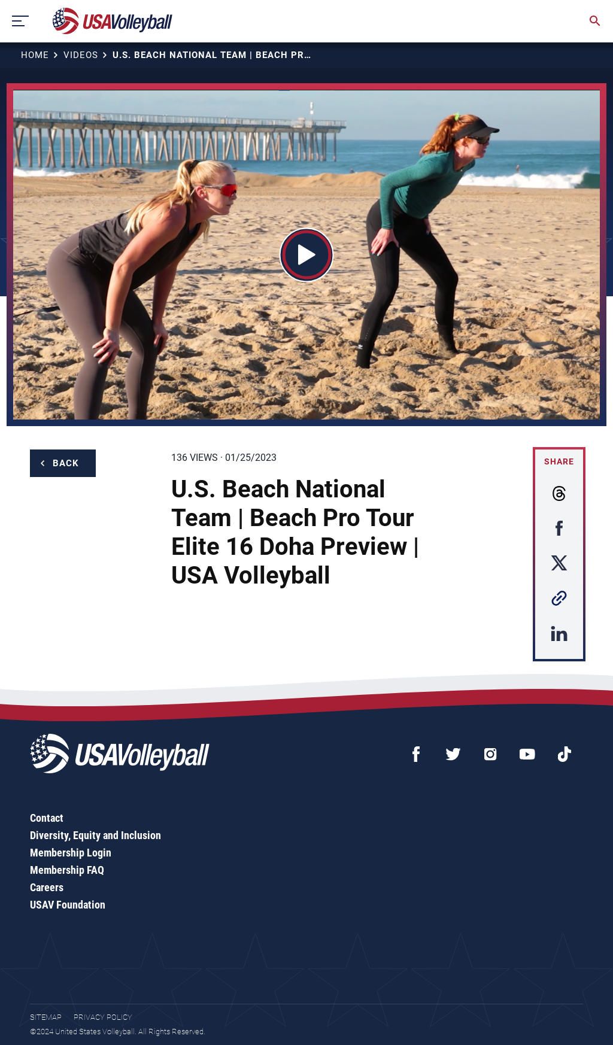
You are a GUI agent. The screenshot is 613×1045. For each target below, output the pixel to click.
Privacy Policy (103, 1017)
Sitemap (46, 1017)
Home (35, 55)
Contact (46, 818)
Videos (80, 55)
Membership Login (70, 852)
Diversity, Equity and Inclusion (95, 835)
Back (66, 463)
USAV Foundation (67, 904)
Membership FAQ (67, 870)
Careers (46, 887)
